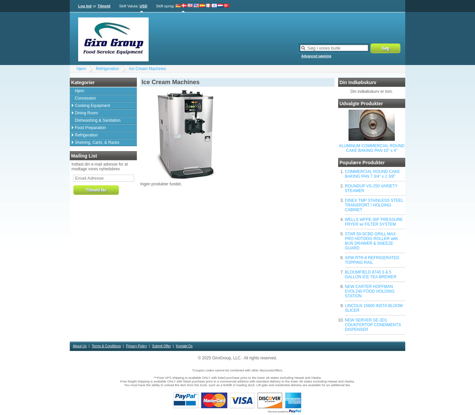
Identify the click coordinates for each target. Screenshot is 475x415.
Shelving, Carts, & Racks (97, 142)
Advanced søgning (316, 56)
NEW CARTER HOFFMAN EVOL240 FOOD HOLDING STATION (369, 291)
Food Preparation (90, 127)
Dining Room (86, 113)
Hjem (81, 68)
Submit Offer (161, 346)
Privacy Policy (136, 346)
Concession (85, 98)
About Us (80, 346)
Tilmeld (104, 6)
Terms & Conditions (106, 346)
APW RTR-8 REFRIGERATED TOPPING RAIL (372, 260)
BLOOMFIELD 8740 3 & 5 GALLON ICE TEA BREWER (371, 274)
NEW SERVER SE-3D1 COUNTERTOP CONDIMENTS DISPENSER (373, 325)
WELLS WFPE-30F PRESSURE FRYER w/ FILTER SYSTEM (374, 222)
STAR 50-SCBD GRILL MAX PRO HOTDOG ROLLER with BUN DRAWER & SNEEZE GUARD (371, 241)
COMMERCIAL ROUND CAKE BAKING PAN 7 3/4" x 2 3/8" (372, 174)
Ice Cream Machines (147, 68)
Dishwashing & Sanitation (97, 120)
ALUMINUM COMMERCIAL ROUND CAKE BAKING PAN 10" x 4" (372, 148)
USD (143, 6)
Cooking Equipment (92, 105)
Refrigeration (107, 68)
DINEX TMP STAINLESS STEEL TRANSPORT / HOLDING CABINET (374, 205)
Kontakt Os (184, 346)
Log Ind (85, 6)
